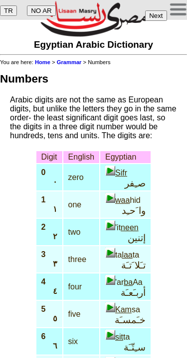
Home (42, 62)
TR (8, 10)
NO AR (41, 10)
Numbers (24, 79)
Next (156, 15)
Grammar (69, 62)
